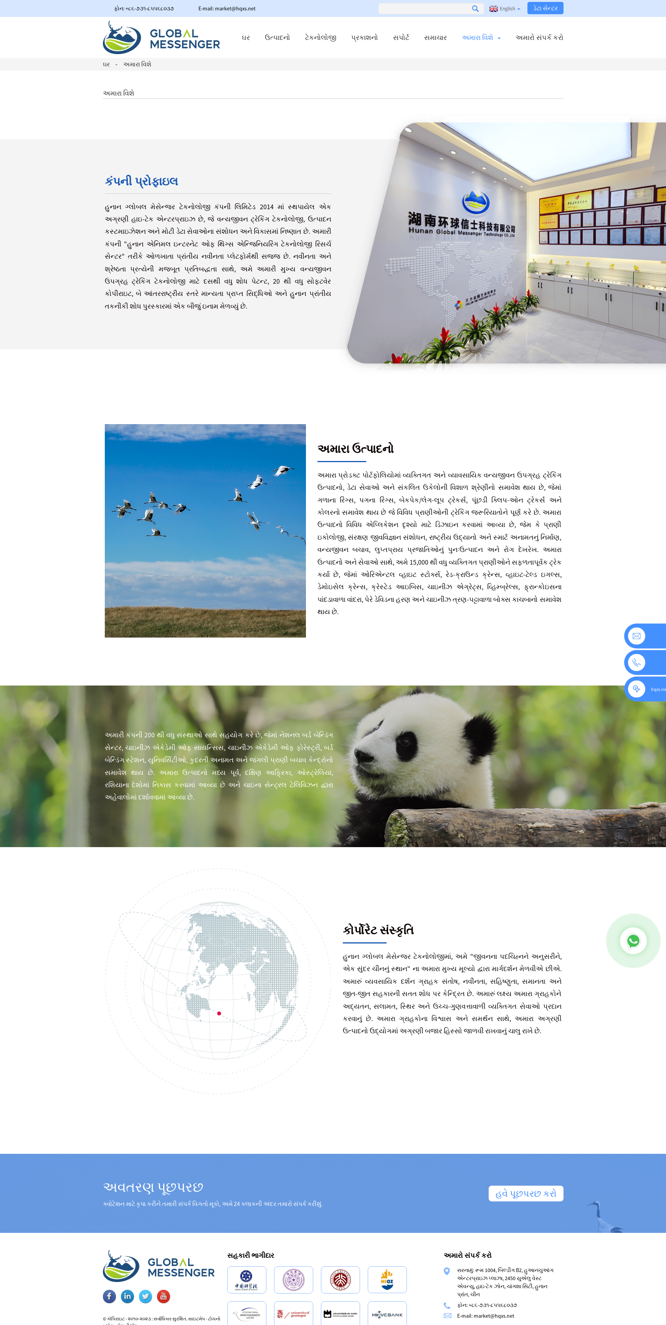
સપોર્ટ (401, 37)
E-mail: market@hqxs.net (227, 8)
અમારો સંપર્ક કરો (540, 37)
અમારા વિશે (481, 37)
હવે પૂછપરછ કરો (526, 1193)
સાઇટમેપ (220, 1319)
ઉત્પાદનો (277, 37)
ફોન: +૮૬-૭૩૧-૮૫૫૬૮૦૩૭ (144, 8)
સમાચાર (435, 37)
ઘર (246, 37)
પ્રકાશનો (364, 37)
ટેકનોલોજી (320, 37)
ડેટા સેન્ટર (545, 8)
